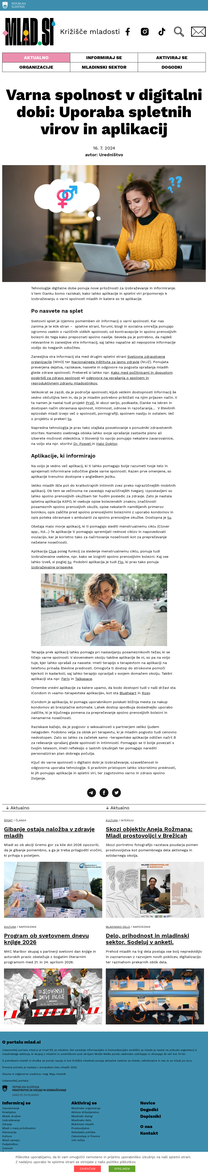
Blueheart (128, 693)
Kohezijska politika (83, 1132)
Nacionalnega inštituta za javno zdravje (105, 362)
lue (53, 551)
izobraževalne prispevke (52, 567)
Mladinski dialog (81, 1116)
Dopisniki (150, 1116)
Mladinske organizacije (85, 1108)
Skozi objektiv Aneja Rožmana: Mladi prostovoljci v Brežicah (149, 832)
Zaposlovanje (10, 1108)
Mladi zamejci (11, 1140)
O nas (146, 1126)
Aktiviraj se (172, 58)
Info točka (78, 1140)
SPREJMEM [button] (122, 1168)
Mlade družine (11, 1116)
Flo (120, 562)
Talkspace (83, 679)
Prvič (90, 403)
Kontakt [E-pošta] (149, 1133)
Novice (147, 1103)
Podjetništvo (10, 1144)
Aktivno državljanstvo (85, 1112)
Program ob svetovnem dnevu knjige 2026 (46, 938)
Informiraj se (104, 58)
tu (69, 419)
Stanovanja (9, 1132)
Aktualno (36, 58)
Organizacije (36, 68)
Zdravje (7, 1124)
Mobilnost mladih (82, 1124)
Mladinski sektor (104, 68)
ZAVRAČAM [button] (87, 1168)
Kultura (112, 820)
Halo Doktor (106, 444)
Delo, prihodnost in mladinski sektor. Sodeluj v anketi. (147, 938)
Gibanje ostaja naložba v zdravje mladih (49, 832)
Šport (8, 820)
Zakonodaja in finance (85, 1136)
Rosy (146, 693)
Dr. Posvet (82, 444)
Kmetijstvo (9, 1112)
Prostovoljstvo (80, 1128)
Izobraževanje (11, 1120)
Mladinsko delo (118, 926)
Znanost (7, 1148)
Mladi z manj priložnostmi (19, 1128)
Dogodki (172, 67)
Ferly (65, 679)
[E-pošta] (198, 32)
